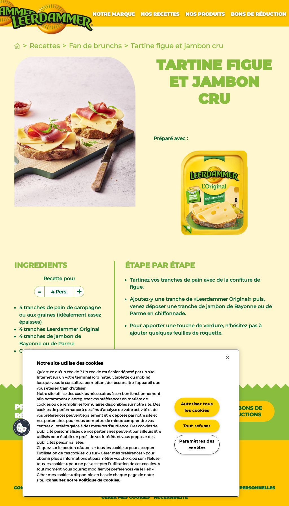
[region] (131, 423)
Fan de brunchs (95, 46)
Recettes (44, 46)
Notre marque (114, 14)
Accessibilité (171, 497)
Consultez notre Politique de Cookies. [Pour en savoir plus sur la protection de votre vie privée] (83, 480)
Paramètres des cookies (196, 444)
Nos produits (205, 14)
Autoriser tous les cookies (197, 407)
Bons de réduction (258, 14)
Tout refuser (197, 425)
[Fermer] (227, 357)
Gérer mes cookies (125, 497)
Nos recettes (160, 14)
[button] (22, 428)
